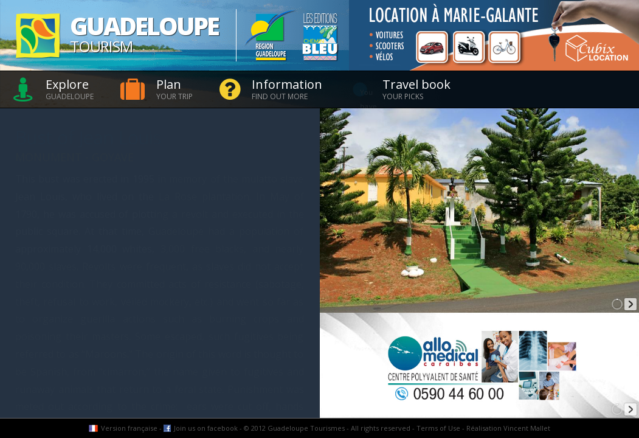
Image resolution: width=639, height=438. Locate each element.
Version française (129, 428)
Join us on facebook (206, 428)
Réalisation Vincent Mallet (508, 428)
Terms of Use (438, 428)
